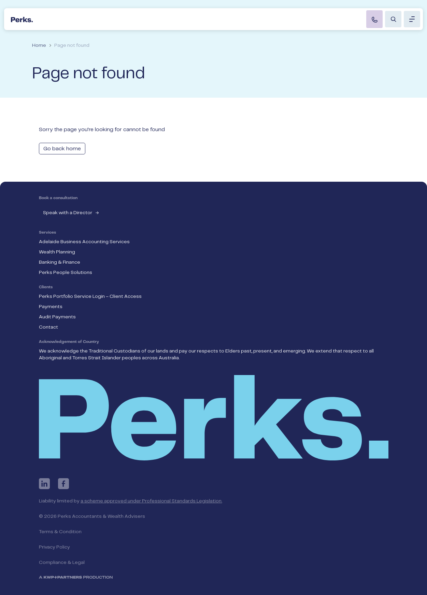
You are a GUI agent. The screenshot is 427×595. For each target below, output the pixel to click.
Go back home (62, 148)
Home (39, 45)
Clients (46, 287)
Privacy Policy (54, 547)
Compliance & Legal (62, 562)
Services (47, 232)
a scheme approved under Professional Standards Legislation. (151, 501)
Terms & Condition (60, 531)
